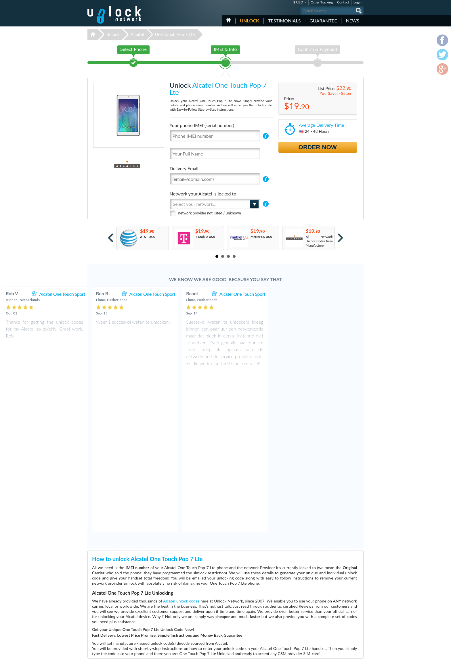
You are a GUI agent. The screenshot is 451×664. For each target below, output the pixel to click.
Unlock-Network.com (114, 609)
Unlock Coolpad (190, 635)
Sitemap (323, 626)
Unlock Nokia (188, 622)
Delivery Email (184, 168)
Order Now (318, 147)
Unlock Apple (188, 631)
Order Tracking (322, 2)
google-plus (359, 657)
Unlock (249, 20)
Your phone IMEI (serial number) (202, 125)
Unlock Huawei (189, 613)
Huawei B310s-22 (281, 609)
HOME (228, 20)
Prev (110, 237)
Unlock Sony (187, 639)
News (352, 20)
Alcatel (137, 34)
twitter (347, 657)
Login (357, 2)
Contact (343, 2)
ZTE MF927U (277, 613)
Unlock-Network (114, 15)
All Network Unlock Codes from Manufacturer (319, 241)
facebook (336, 657)
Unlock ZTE (187, 618)
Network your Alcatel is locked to (203, 193)
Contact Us (325, 613)
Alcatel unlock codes (181, 440)
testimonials (284, 20)
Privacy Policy (327, 621)
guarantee (323, 20)
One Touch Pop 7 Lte (175, 34)
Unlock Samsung (190, 626)
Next (340, 237)
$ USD (298, 2)
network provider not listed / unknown (209, 213)
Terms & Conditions (331, 617)
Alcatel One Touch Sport (152, 294)
